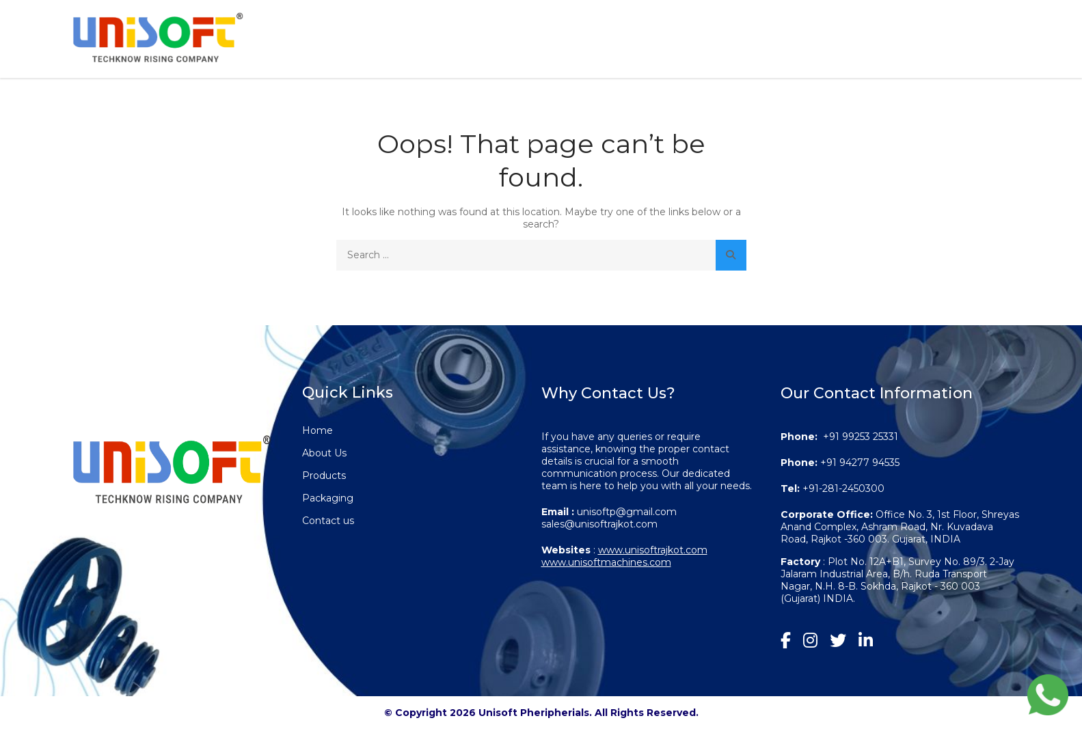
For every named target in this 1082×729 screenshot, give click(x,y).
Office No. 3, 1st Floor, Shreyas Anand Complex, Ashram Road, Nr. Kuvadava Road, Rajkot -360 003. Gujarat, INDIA (900, 526)
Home (551, 33)
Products (737, 33)
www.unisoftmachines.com (606, 562)
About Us (636, 33)
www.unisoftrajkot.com (652, 550)
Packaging (853, 33)
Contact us (962, 33)
